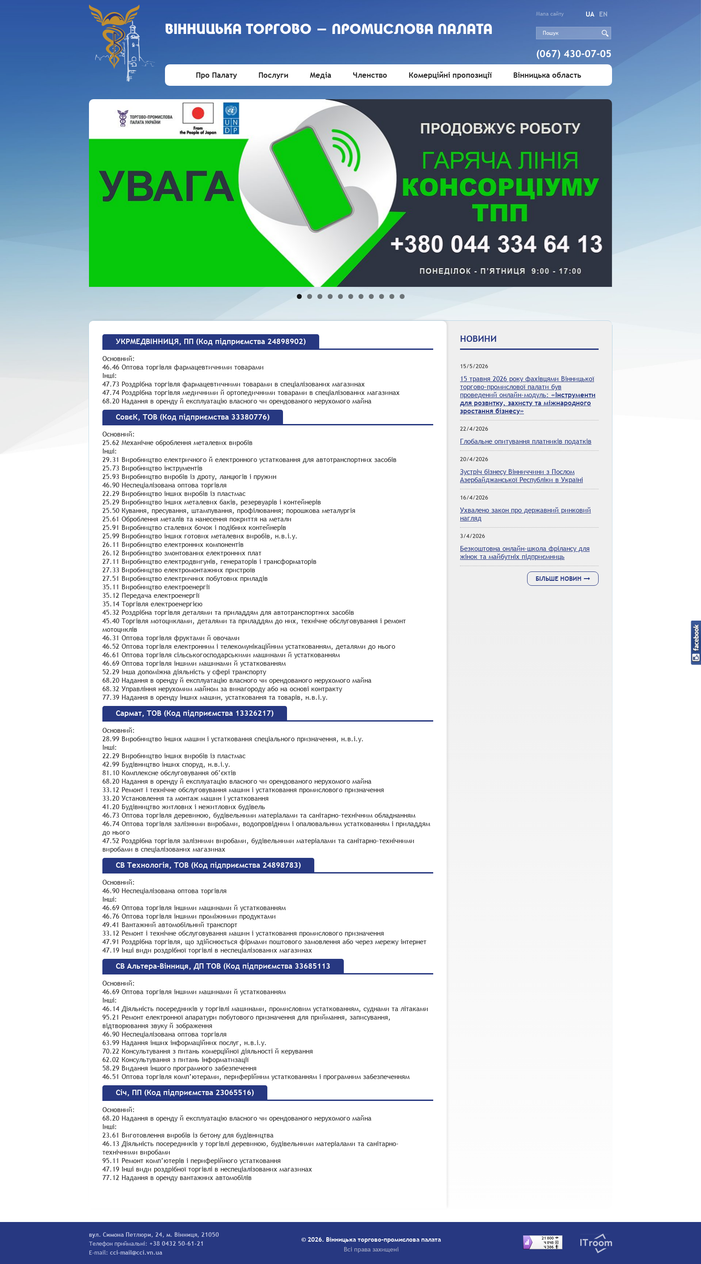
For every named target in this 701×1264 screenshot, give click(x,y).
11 (402, 296)
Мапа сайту (550, 14)
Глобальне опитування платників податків (525, 441)
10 (391, 296)
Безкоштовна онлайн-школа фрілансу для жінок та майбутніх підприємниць (525, 552)
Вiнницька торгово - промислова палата (329, 30)
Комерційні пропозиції (450, 75)
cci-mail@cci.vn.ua (136, 1252)
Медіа (320, 75)
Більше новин (563, 579)
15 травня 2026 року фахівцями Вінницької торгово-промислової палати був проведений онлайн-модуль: (527, 394)
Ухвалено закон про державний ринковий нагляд (525, 514)
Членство (370, 75)
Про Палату (216, 75)
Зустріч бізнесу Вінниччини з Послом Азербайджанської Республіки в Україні (521, 475)
